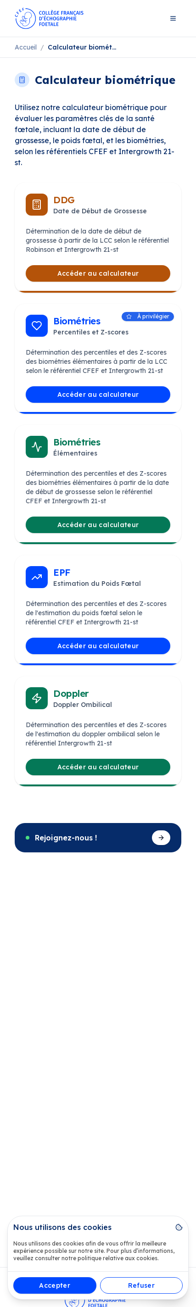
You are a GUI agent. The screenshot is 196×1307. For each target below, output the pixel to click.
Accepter (54, 1285)
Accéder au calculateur (98, 273)
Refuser (141, 1285)
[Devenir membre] (161, 837)
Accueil (26, 47)
